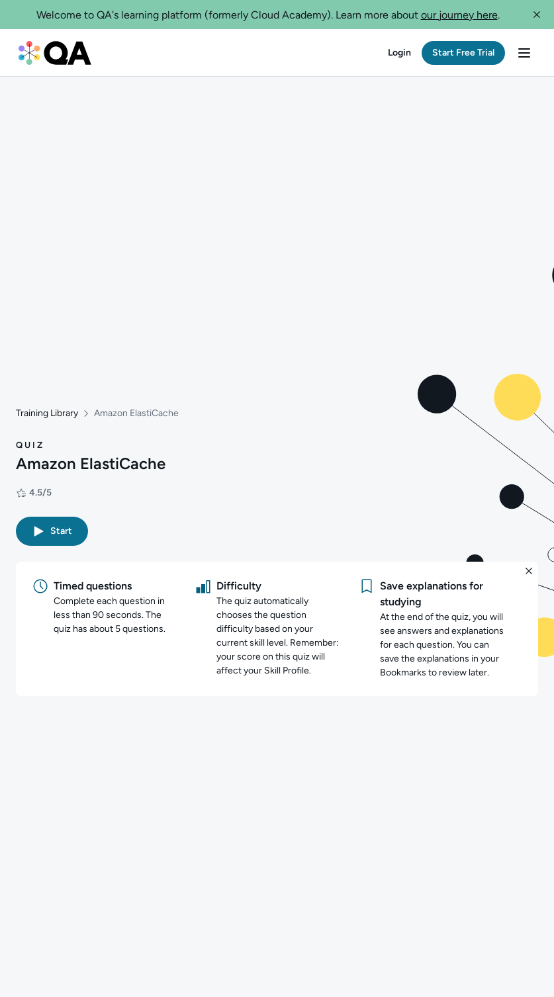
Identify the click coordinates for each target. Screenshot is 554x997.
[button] (537, 14)
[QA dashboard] (55, 53)
